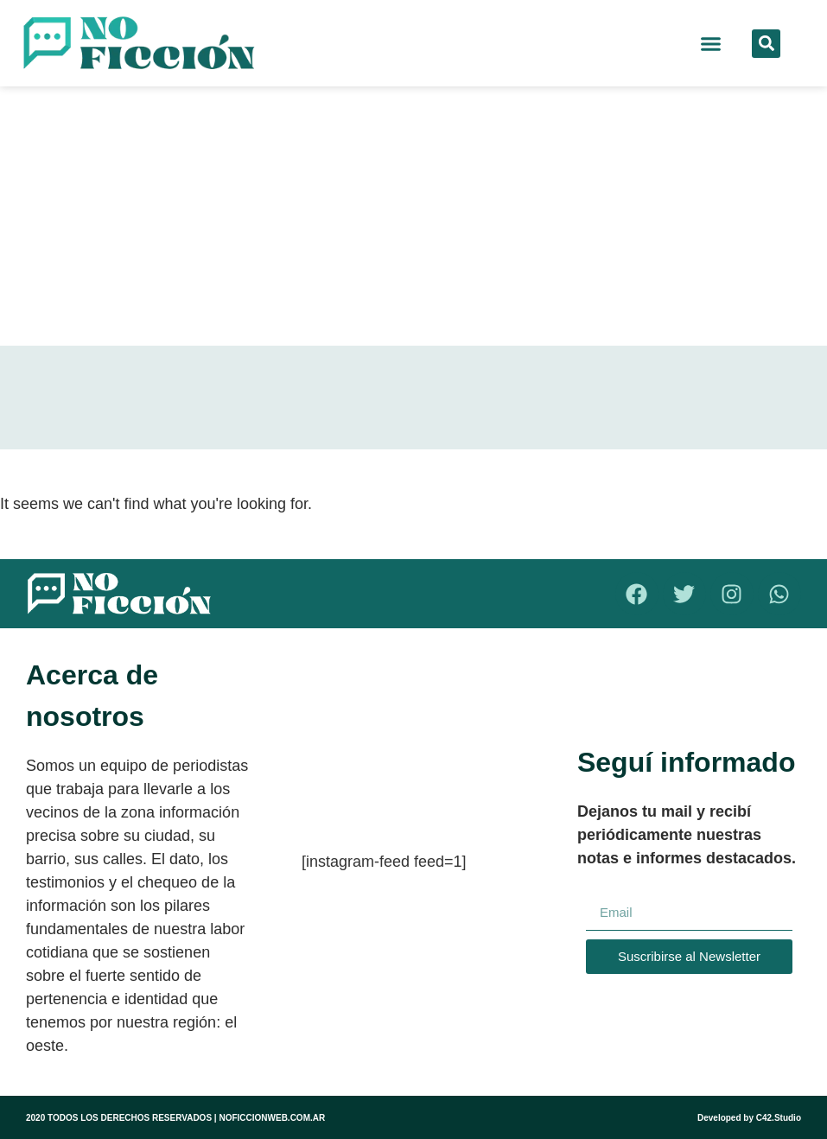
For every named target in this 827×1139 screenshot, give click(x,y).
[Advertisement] (413, 216)
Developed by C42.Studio (749, 1118)
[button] (711, 43)
